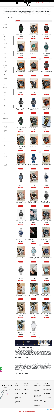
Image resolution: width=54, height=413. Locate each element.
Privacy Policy (17, 387)
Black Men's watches (47, 396)
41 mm (5, 53)
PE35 (4, 110)
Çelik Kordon (5, 126)
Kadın (4, 146)
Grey (4, 75)
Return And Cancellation (18, 396)
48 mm (5, 54)
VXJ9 (4, 109)
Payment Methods (17, 395)
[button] (43, 2)
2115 (4, 105)
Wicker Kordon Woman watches (37, 394)
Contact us (5, 387)
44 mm (5, 57)
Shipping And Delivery (18, 397)
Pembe (5, 47)
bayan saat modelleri (39, 370)
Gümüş (5, 92)
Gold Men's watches (46, 401)
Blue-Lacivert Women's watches (37, 403)
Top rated (50, 21)
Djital (4, 113)
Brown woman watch (37, 404)
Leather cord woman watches (37, 388)
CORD (25, 392)
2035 (4, 112)
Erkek (4, 145)
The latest (22, 21)
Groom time (45, 395)
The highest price (45, 21)
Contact (16, 388)
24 (4, 29)
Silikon (5, 131)
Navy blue (5, 37)
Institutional (17, 384)
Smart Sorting (18, 21)
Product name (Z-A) (36, 21)
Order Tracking (17, 400)
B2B (15, 403)
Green (5, 40)
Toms (4, 153)
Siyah (4, 89)
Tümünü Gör (27, 13)
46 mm (5, 56)
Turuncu (5, 44)
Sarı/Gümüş (5, 100)
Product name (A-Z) (30, 21)
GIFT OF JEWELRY (27, 391)
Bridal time (35, 398)
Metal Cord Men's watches (47, 388)
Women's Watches (37, 384)
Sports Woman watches (37, 395)
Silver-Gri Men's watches (47, 397)
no (4, 83)
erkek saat (21, 356)
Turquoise (5, 43)
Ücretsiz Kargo (27, 0)
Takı (4, 106)
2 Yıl (4, 31)
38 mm (5, 61)
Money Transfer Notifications (19, 401)
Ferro (25, 387)
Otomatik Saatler (46, 403)
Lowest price (41, 21)
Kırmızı (5, 96)
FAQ (15, 399)
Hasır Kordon (5, 127)
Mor (4, 91)
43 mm (5, 60)
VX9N (4, 108)
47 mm (5, 62)
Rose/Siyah (5, 70)
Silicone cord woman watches (37, 391)
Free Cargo (5, 165)
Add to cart (21, 38)
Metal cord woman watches (38, 389)
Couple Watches (27, 388)
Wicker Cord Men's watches (48, 391)
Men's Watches (46, 384)
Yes (4, 137)
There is (5, 84)
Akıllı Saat (49, 355)
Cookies (16, 392)
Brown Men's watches (47, 400)
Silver (4, 39)
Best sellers (25, 21)
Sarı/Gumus (5, 78)
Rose (4, 67)
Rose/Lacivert (6, 71)
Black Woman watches (37, 399)
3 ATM (5, 158)
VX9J (4, 116)
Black (4, 36)
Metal (4, 120)
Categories (26, 384)
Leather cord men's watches (48, 387)
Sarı (4, 99)
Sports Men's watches (47, 392)
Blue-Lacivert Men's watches (48, 399)
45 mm (5, 58)
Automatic (5, 24)
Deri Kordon (5, 130)
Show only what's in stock (7, 164)
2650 (4, 114)
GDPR (16, 391)
